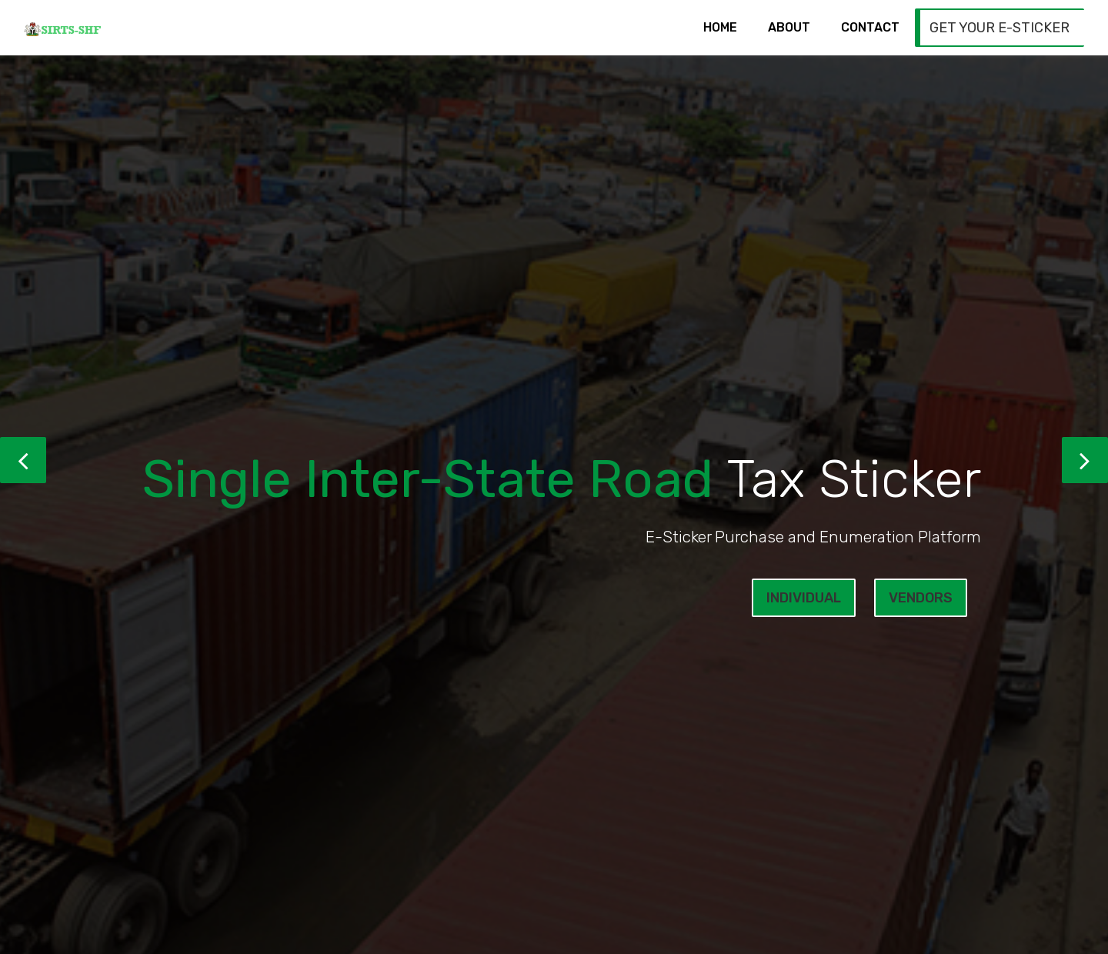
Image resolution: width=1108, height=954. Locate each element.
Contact (870, 27)
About (789, 27)
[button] (23, 460)
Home (720, 27)
